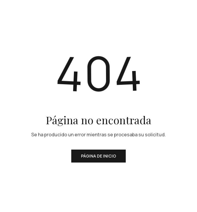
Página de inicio (98, 156)
